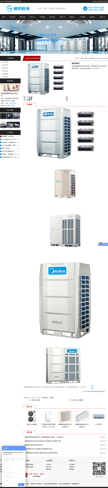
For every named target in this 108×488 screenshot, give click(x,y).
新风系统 (5, 68)
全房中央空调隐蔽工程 (8, 151)
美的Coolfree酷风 (78, 400)
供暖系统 (5, 74)
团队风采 (52, 17)
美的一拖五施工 (6, 148)
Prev (1, 36)
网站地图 (100, 1)
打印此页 (44, 397)
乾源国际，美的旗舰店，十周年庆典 (9, 154)
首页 (3, 17)
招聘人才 (102, 17)
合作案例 (42, 17)
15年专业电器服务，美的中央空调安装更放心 (9, 146)
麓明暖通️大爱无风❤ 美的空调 (34, 445)
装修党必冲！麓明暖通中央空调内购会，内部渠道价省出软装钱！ (9, 143)
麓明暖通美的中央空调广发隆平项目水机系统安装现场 (41, 453)
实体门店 (62, 17)
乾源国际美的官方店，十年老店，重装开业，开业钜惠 (9, 157)
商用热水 (5, 71)
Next (104, 36)
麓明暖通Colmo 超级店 (8, 136)
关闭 (51, 397)
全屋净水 (5, 77)
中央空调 (12, 17)
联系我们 (105, 1)
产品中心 (32, 17)
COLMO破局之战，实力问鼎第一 (9, 140)
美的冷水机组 (36, 400)
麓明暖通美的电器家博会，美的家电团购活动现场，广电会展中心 (44, 437)
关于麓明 (82, 17)
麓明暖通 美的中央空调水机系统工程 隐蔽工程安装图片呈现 (43, 441)
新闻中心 (72, 17)
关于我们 (94, 1)
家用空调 (22, 17)
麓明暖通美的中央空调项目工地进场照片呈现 (38, 449)
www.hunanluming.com (95, 391)
